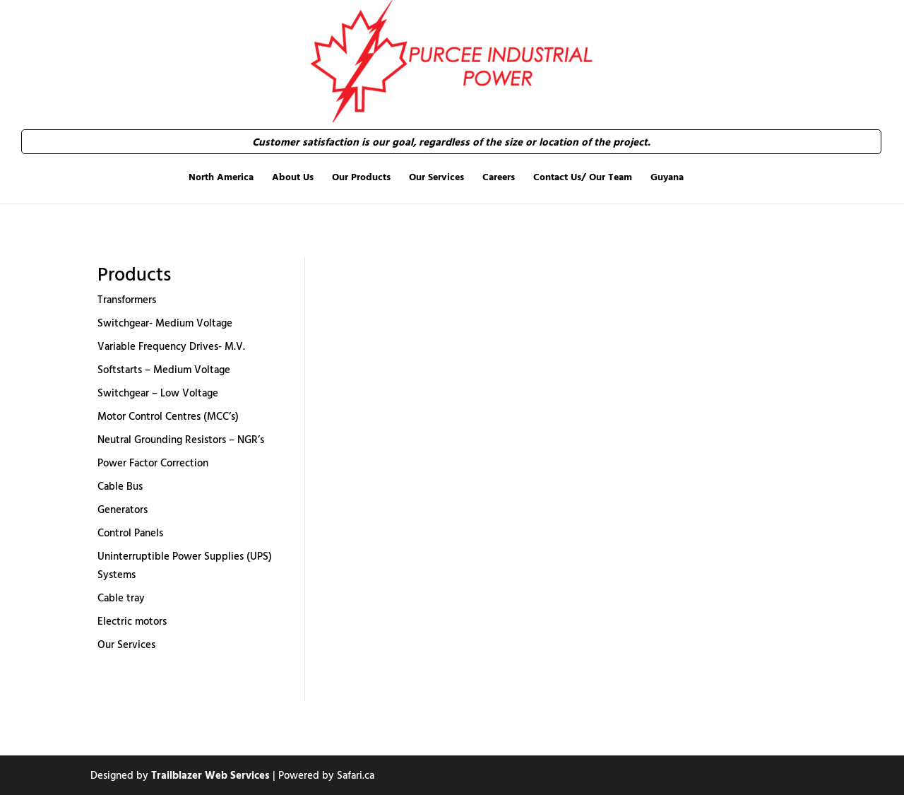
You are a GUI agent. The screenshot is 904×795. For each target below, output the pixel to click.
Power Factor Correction (152, 462)
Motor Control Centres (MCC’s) (168, 416)
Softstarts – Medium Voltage (163, 369)
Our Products (361, 177)
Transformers (126, 299)
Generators (122, 509)
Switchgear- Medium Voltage (164, 322)
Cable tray (121, 597)
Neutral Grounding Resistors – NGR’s (180, 439)
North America (221, 177)
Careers (498, 177)
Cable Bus (120, 486)
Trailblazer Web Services (210, 775)
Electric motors (132, 621)
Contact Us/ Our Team (582, 177)
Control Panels (130, 532)
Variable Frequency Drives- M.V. (171, 346)
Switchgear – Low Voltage (157, 392)
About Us (293, 177)
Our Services (436, 177)
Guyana (667, 177)
